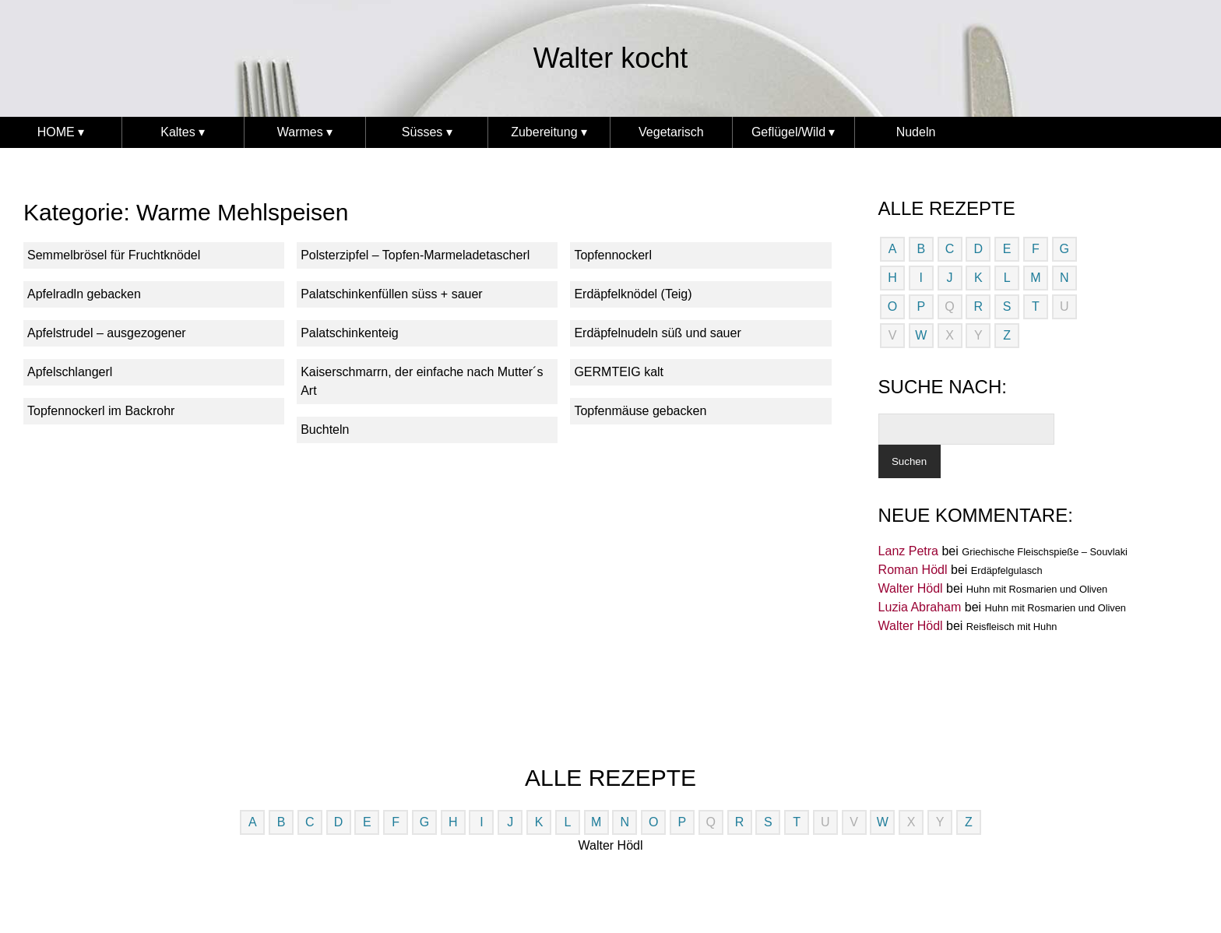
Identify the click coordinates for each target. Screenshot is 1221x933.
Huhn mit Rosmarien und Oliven (1036, 589)
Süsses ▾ (427, 132)
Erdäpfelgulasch (1007, 570)
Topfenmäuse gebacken (640, 410)
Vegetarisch (671, 132)
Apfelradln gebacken (84, 294)
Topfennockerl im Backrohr (100, 410)
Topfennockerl (613, 255)
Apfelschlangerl (69, 371)
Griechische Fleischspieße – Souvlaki (1045, 552)
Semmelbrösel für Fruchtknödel (113, 255)
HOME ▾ (60, 132)
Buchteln (325, 429)
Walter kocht (610, 58)
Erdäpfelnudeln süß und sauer (657, 333)
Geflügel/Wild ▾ (793, 132)
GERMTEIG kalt (618, 371)
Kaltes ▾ (182, 132)
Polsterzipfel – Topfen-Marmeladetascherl (415, 255)
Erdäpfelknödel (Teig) (632, 294)
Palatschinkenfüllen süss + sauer (391, 294)
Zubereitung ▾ (549, 132)
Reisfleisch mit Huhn (1011, 626)
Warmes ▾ (305, 132)
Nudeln (916, 132)
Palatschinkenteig (349, 333)
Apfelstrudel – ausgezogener (106, 333)
